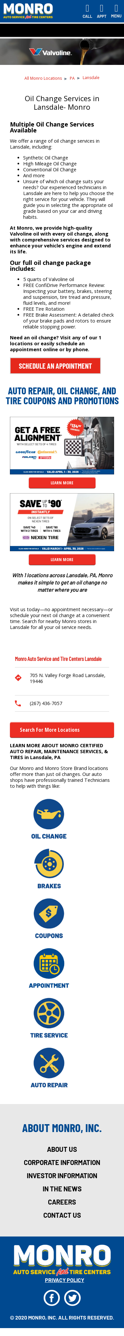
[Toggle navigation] (116, 11)
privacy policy (64, 1280)
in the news (62, 1189)
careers (62, 1202)
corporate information (62, 1162)
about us (62, 1149)
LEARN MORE (62, 483)
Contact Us (62, 1215)
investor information (62, 1176)
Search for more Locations (50, 729)
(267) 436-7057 (46, 703)
